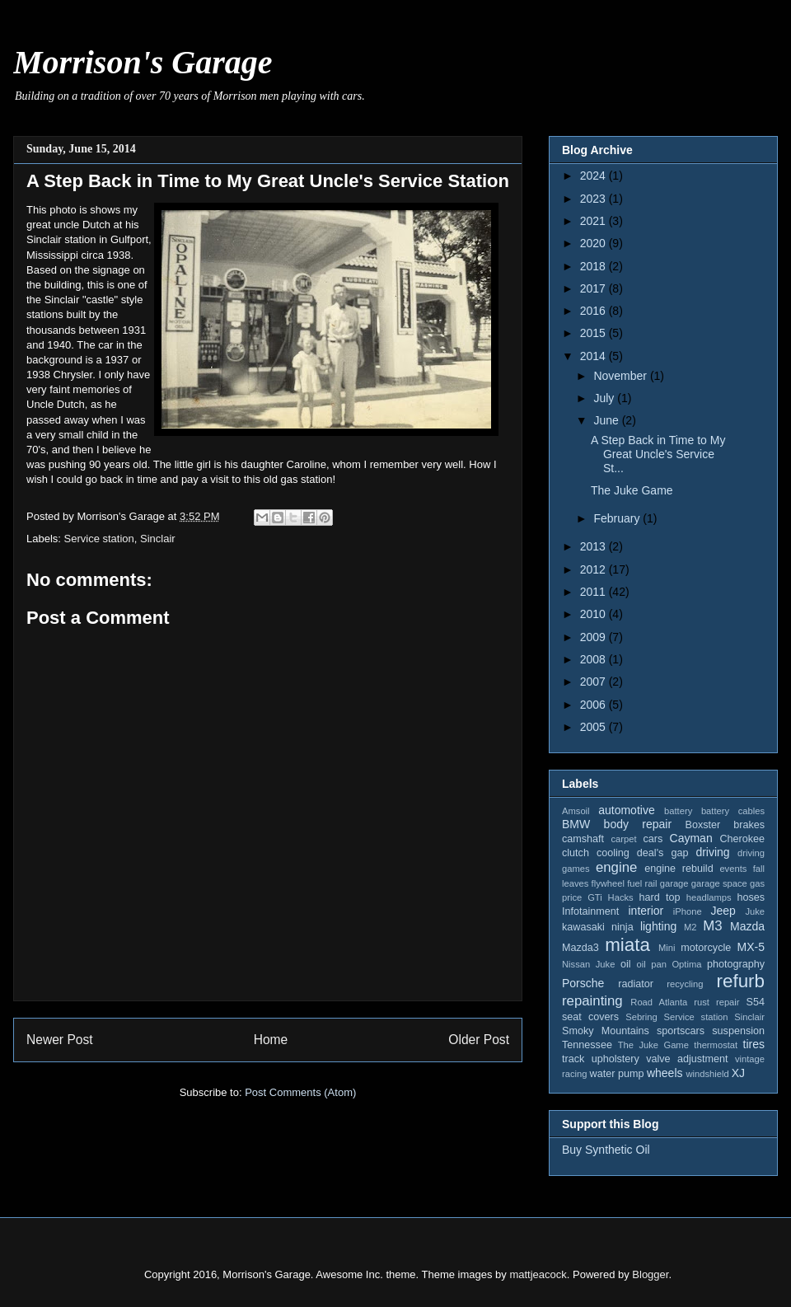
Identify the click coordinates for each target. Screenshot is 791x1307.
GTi (594, 897)
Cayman (691, 838)
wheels (665, 1073)
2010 (594, 614)
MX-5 (751, 946)
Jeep (722, 910)
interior (645, 910)
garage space (719, 883)
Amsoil (576, 811)
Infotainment (590, 911)
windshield (707, 1074)
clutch (575, 853)
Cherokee (742, 839)
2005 (594, 726)
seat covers (590, 1017)
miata (627, 945)
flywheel (608, 883)
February (618, 518)
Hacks (621, 897)
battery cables (733, 811)
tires (754, 1044)
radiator (635, 984)
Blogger (650, 1274)
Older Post (478, 1040)
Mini (667, 948)
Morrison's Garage (143, 62)
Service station (99, 538)
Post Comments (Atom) (300, 1092)
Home (271, 1040)
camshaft (583, 839)
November (621, 375)
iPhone (687, 911)
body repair (638, 824)
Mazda (747, 926)
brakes (749, 825)
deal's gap (663, 853)
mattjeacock (537, 1274)
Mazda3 (580, 947)
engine (616, 867)
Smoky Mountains (605, 1031)
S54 (756, 1002)
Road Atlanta (658, 1002)
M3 (712, 926)
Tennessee (587, 1045)
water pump (617, 1074)
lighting (658, 926)
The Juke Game (632, 490)
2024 (594, 175)
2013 (594, 546)
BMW (576, 824)
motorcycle (706, 947)
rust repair (716, 1002)
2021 (594, 220)
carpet (623, 839)
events (733, 869)
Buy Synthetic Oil (606, 1149)
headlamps (709, 897)
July (605, 398)
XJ (738, 1073)
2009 (594, 637)
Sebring (641, 1017)
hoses (751, 897)
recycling (685, 984)
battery (678, 811)
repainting (592, 1001)
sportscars (680, 1031)
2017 (594, 288)
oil (625, 964)
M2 (690, 927)
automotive (626, 810)
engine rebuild (678, 868)
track (573, 1059)
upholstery (615, 1059)
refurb (741, 981)
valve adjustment (687, 1059)
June (607, 420)
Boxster (703, 825)
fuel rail (642, 883)
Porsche (583, 983)
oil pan (651, 964)
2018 (594, 266)
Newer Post (59, 1040)
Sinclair (158, 538)
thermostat (715, 1045)
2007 (594, 681)
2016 (594, 310)
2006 (594, 704)
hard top (660, 897)
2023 (594, 198)
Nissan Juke (588, 964)
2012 (594, 569)
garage (674, 883)
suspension (738, 1031)
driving (712, 852)
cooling (613, 853)
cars (652, 839)
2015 (594, 333)
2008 (594, 659)
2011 (594, 591)
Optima (686, 964)
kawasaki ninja (598, 927)
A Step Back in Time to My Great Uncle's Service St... (658, 454)
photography (736, 964)
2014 (594, 356)
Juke (755, 911)
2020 (594, 243)
